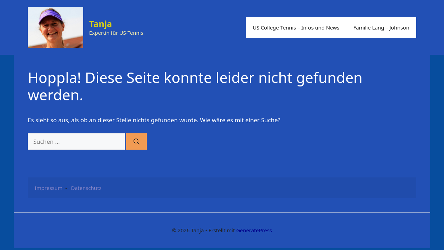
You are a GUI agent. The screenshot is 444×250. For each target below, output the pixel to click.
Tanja (100, 24)
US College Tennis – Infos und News (296, 27)
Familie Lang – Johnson (381, 27)
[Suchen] (136, 141)
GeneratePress (254, 230)
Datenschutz (86, 187)
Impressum (48, 187)
